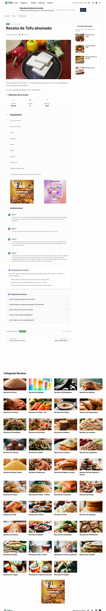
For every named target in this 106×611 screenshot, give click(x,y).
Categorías (24, 3)
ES (89, 2)
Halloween (42, 3)
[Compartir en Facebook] (19, 34)
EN (85, 2)
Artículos (50, 3)
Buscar (83, 10)
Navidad (33, 3)
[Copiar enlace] (28, 34)
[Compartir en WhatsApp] (25, 34)
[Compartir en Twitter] (22, 34)
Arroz (14, 16)
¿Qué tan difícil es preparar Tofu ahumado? (38, 299)
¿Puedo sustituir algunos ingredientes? (38, 315)
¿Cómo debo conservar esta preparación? (38, 320)
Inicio (16, 3)
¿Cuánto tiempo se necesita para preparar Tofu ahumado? (38, 304)
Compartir (22, 331)
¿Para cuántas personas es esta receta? (38, 309)
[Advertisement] (53, 360)
